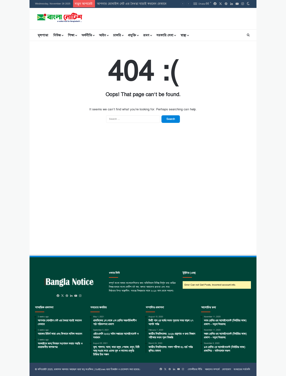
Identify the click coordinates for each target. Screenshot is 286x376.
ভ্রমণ (146, 35)
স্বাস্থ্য (183, 35)
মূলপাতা (43, 35)
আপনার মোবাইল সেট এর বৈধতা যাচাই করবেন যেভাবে (131, 4)
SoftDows (100, 369)
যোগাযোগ (226, 369)
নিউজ (57, 35)
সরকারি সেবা (164, 35)
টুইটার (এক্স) (189, 273)
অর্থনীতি (87, 35)
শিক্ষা (71, 35)
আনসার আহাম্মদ (69, 369)
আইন (102, 35)
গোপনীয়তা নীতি (195, 369)
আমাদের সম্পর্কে (212, 369)
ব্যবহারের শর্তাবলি (242, 369)
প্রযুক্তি (132, 35)
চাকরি (117, 35)
